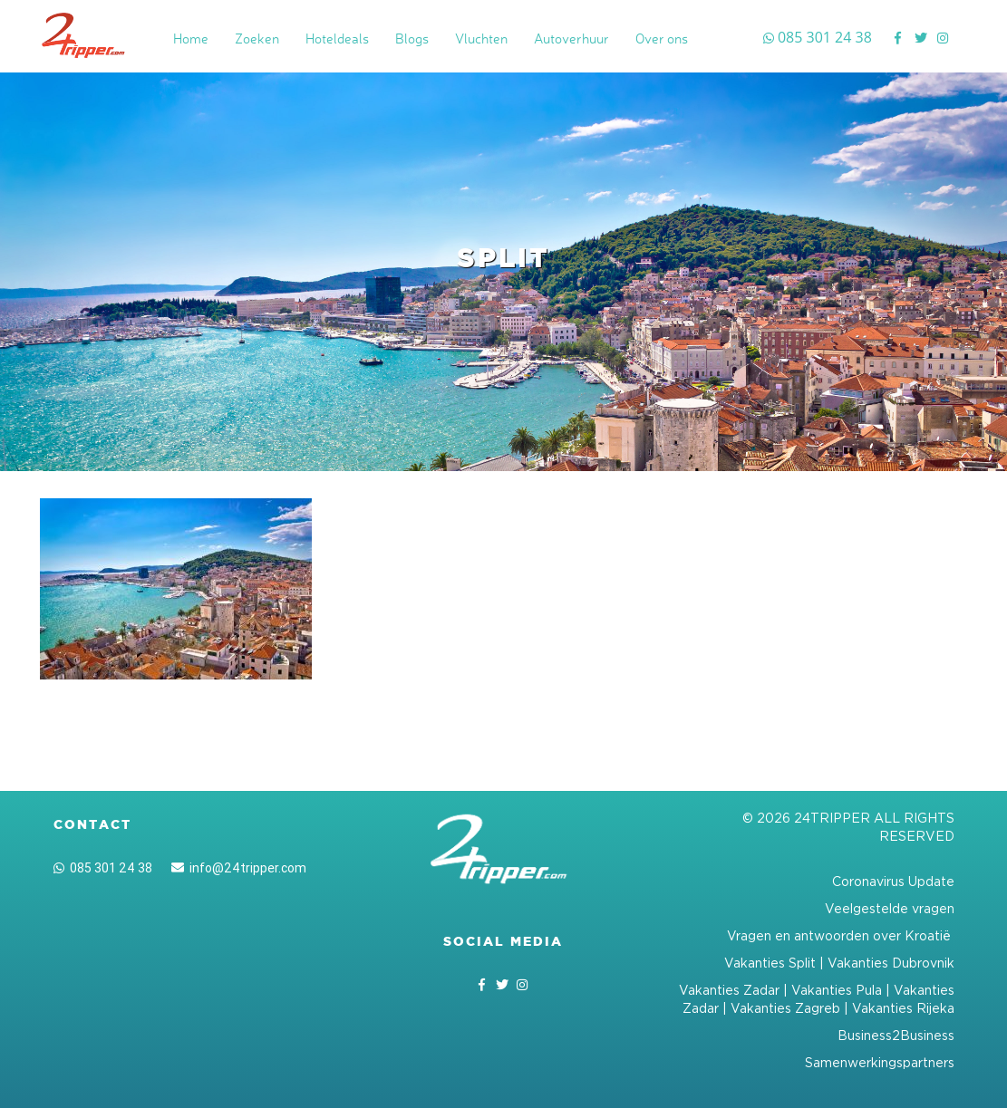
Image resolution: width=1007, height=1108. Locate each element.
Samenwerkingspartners (879, 1062)
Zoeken (257, 38)
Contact (92, 824)
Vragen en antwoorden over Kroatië (840, 935)
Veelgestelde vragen (889, 908)
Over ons (661, 38)
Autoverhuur (571, 38)
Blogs (412, 38)
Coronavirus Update (893, 881)
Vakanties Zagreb (785, 1008)
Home (190, 38)
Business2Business (896, 1035)
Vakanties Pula (836, 990)
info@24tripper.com (238, 868)
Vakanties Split (770, 962)
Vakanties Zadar (729, 990)
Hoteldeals (337, 38)
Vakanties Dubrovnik (891, 962)
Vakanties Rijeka (903, 1008)
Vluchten (481, 38)
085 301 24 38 (102, 868)
